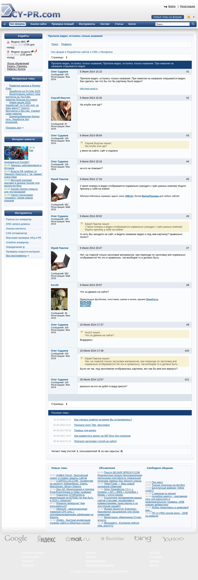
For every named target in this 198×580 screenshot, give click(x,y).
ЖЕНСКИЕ (85, 303)
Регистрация (187, 6)
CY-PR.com (108, 571)
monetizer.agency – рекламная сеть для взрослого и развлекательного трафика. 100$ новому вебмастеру (166, 500)
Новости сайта (30, 556)
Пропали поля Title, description (92, 425)
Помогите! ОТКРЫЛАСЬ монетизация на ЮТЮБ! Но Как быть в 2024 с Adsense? (71, 498)
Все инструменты (16, 255)
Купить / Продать (17, 66)
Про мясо (157, 482)
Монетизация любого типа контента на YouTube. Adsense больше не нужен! (23, 97)
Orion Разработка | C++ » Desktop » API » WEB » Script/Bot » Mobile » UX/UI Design (118, 492)
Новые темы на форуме (168, 17)
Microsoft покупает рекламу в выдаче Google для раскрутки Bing (22, 183)
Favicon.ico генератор (18, 219)
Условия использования (100, 565)
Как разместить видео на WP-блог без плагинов (102, 435)
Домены (154, 561)
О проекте (28, 565)
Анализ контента (16, 228)
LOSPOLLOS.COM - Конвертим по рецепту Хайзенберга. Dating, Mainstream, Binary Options (71, 483)
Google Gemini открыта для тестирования (21, 190)
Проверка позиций (33, 552)
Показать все (13, 127)
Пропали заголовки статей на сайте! (95, 441)
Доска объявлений (18, 63)
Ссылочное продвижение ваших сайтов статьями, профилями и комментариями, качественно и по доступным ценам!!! (120, 502)
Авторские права (96, 561)
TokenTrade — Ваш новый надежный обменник (116, 485)
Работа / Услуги (16, 69)
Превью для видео (85, 430)
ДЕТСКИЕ (85, 306)
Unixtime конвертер (17, 242)
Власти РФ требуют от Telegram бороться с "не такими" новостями (23, 174)
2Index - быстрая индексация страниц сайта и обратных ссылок (70, 521)
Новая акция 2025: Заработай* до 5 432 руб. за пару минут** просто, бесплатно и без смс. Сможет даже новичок (23, 108)
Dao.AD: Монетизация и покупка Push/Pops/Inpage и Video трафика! (72, 491)
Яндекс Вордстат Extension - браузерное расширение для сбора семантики (118, 512)
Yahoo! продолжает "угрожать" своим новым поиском (18, 198)
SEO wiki (155, 552)
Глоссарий (156, 556)
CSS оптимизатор (16, 233)
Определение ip (15, 247)
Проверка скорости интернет (23, 251)
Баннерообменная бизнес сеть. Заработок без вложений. (23, 119)
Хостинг (154, 565)
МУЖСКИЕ (86, 301)
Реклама (91, 552)
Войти (172, 6)
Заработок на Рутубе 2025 (24, 91)
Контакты (27, 561)
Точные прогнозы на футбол (168, 485)
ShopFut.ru (152, 299)
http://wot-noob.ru (89, 88)
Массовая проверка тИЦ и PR (23, 237)
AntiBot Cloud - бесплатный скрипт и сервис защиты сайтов (69, 476)
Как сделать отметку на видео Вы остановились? (103, 419)
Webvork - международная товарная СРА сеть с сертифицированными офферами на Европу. (71, 513)
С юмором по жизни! (164, 493)
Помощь (91, 556)
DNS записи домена (18, 224)
